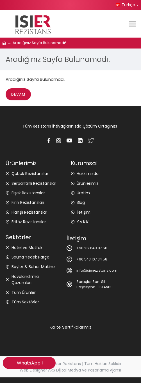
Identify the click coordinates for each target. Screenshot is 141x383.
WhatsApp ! (29, 363)
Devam (18, 94)
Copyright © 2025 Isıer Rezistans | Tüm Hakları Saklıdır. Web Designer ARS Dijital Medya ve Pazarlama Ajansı (70, 367)
